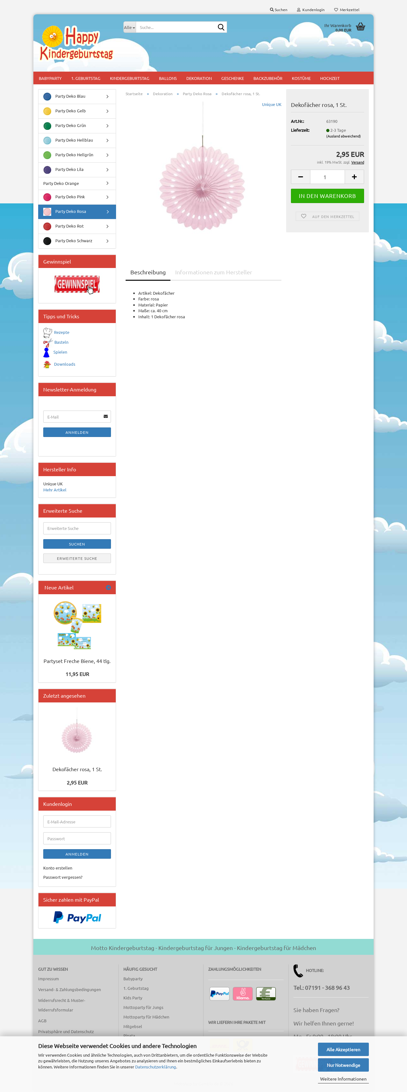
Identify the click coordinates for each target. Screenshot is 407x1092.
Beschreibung (148, 272)
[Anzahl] (327, 177)
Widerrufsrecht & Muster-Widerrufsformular (61, 1004)
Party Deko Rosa (64, 212)
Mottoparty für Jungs (143, 1007)
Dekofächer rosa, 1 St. (77, 769)
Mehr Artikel (54, 489)
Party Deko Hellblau (68, 140)
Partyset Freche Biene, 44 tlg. (77, 661)
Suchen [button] (278, 9)
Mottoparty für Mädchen (146, 1016)
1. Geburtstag (85, 78)
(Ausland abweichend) (343, 135)
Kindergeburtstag (129, 78)
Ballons (168, 78)
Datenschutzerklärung (155, 1066)
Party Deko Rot (63, 226)
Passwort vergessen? (62, 877)
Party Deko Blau (64, 97)
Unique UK (271, 104)
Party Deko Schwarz (67, 241)
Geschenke (232, 78)
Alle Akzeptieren (343, 1049)
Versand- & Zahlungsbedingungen (69, 989)
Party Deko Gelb (64, 111)
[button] (300, 177)
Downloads (64, 364)
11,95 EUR (77, 674)
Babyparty (50, 78)
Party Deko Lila (63, 170)
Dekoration (199, 78)
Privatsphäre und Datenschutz (66, 1031)
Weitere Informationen (343, 1078)
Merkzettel (346, 9)
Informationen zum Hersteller (213, 272)
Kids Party (132, 997)
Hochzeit (330, 78)
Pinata (129, 1035)
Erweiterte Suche (77, 558)
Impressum (48, 978)
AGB (42, 1020)
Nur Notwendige (343, 1065)
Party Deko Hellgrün (68, 155)
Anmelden (77, 432)
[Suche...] (129, 27)
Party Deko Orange (61, 183)
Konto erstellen (57, 867)
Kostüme (301, 78)
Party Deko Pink (64, 197)
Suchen (77, 543)
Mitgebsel (132, 1026)
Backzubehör (267, 78)
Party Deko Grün (64, 126)
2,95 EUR (77, 782)
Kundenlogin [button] (311, 9)
